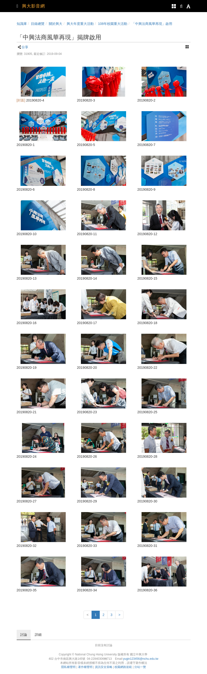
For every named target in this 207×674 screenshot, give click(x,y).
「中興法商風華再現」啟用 (152, 24)
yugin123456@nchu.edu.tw (140, 658)
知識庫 (22, 24)
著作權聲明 (85, 667)
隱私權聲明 (68, 667)
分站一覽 (140, 667)
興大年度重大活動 (80, 24)
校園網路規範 (123, 667)
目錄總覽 (37, 24)
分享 (24, 47)
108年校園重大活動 (112, 24)
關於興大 (55, 24)
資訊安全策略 (103, 667)
